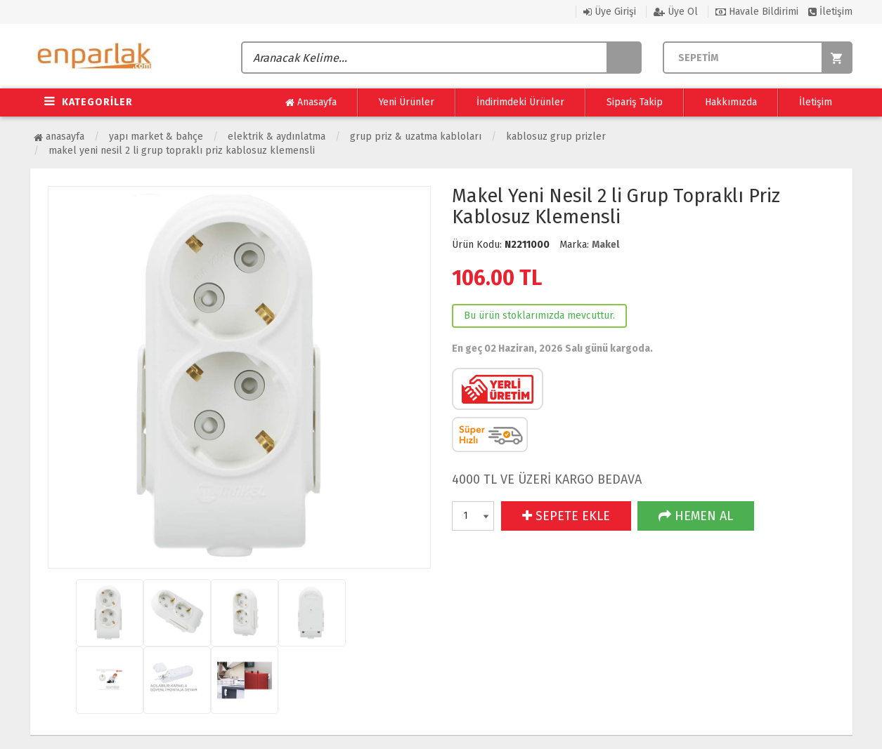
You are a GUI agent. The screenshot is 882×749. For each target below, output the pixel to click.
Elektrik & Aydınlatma (276, 136)
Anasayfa (311, 102)
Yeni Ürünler (406, 102)
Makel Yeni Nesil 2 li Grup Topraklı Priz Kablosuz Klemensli (181, 151)
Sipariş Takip (635, 102)
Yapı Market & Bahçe (156, 136)
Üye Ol (676, 12)
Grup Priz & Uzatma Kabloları (415, 136)
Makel (605, 245)
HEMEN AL (696, 516)
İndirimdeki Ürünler (520, 102)
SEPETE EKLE (566, 516)
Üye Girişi (609, 12)
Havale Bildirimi (756, 12)
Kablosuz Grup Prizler (556, 136)
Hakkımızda (731, 102)
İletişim (830, 12)
